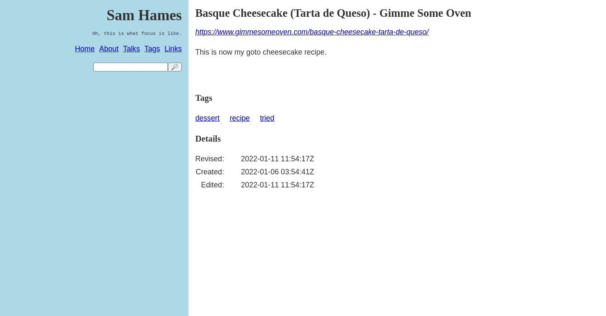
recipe (240, 118)
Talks (131, 49)
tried (267, 118)
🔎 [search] (174, 67)
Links (173, 49)
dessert (207, 118)
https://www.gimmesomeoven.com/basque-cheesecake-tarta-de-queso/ (311, 32)
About (109, 49)
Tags (152, 49)
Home (85, 49)
